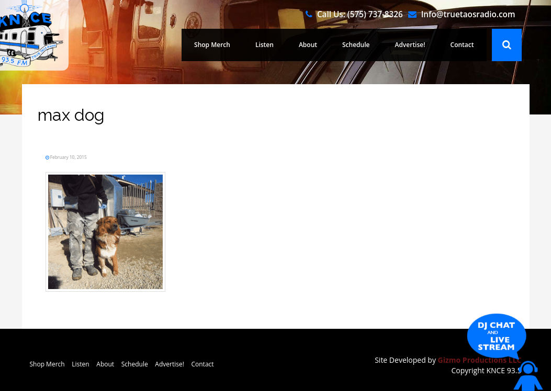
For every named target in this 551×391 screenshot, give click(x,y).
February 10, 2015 (68, 157)
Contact (462, 44)
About (308, 44)
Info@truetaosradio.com (468, 14)
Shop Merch (212, 44)
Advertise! (410, 44)
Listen (264, 44)
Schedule (355, 44)
